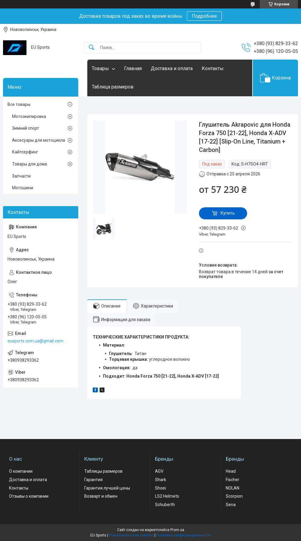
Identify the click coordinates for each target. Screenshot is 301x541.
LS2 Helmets (167, 496)
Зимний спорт (25, 128)
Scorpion (234, 496)
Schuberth (165, 504)
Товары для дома (29, 164)
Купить (228, 213)
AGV (159, 471)
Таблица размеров (113, 87)
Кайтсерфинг (25, 152)
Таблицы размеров (103, 471)
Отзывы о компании (28, 496)
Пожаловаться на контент (131, 535)
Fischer (232, 479)
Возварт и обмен (100, 496)
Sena (231, 504)
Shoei (160, 488)
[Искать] (91, 47)
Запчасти (21, 176)
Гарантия (93, 479)
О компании (21, 471)
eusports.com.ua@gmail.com (35, 341)
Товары (100, 68)
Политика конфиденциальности (183, 535)
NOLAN (232, 488)
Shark (160, 479)
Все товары (19, 104)
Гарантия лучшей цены (107, 488)
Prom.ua (177, 530)
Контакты (213, 68)
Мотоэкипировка (29, 116)
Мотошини (22, 187)
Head (231, 471)
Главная (133, 68)
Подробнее (204, 16)
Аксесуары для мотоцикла (38, 140)
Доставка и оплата (172, 68)
